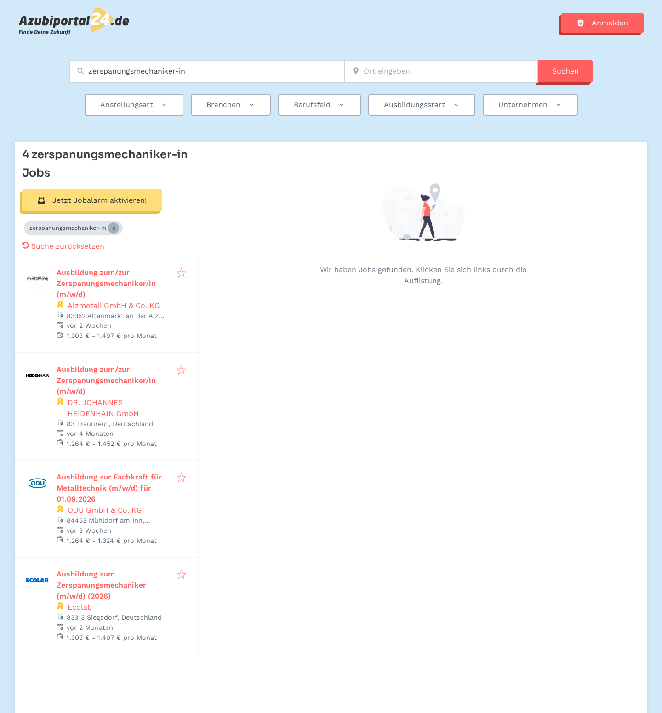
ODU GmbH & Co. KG (105, 510)
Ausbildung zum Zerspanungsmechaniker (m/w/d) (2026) (101, 585)
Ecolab (80, 607)
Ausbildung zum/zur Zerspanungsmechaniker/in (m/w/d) (106, 283)
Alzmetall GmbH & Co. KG (114, 305)
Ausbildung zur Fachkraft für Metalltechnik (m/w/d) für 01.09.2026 (109, 488)
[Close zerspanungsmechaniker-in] (113, 228)
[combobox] (207, 71)
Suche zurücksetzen (63, 246)
